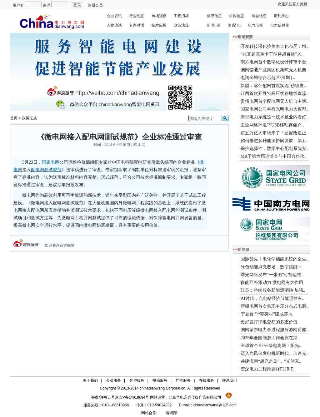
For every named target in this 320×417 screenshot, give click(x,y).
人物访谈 (114, 25)
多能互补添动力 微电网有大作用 (272, 282)
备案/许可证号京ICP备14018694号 (120, 397)
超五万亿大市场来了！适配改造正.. (274, 133)
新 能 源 (213, 25)
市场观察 (159, 16)
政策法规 (181, 25)
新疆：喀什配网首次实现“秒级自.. (273, 85)
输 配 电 (234, 25)
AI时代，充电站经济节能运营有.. (272, 298)
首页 (14, 118)
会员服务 (113, 380)
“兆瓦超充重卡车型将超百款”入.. (272, 54)
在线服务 (206, 380)
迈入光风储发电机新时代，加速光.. (274, 353)
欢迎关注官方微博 (293, 4)
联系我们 (229, 380)
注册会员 (95, 5)
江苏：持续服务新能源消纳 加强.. (273, 290)
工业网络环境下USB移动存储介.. (272, 125)
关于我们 (90, 380)
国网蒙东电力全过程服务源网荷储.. (274, 329)
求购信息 (236, 16)
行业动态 (136, 16)
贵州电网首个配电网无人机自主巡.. (274, 101)
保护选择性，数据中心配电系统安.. (274, 148)
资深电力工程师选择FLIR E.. (268, 369)
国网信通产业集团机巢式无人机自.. (274, 69)
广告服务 (183, 380)
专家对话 (136, 25)
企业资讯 (114, 16)
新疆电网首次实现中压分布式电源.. (274, 306)
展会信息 (259, 16)
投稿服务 (160, 380)
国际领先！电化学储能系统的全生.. (274, 259)
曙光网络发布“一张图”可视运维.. (272, 274)
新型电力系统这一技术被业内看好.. (274, 117)
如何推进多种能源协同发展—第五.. (274, 140)
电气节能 (255, 25)
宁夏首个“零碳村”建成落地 (266, 314)
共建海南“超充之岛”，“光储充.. (271, 361)
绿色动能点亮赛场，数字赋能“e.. (272, 267)
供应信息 (214, 16)
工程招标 (181, 16)
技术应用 (159, 25)
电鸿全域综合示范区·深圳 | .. (268, 77)
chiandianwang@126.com (215, 405)
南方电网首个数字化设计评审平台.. (274, 62)
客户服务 (136, 380)
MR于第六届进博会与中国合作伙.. (274, 156)
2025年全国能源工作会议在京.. (270, 337)
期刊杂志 (281, 16)
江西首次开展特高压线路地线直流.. (274, 93)
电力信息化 (279, 25)
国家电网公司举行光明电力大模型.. (274, 109)
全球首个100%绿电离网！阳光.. (271, 345)
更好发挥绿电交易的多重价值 (269, 322)
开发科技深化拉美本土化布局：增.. (274, 46)
